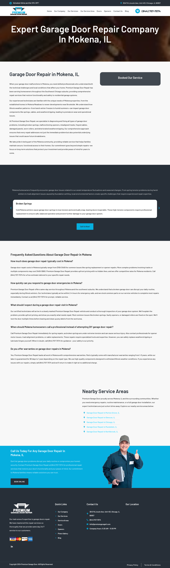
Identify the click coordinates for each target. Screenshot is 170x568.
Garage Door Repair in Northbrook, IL (102, 431)
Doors (99, 11)
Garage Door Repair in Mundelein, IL (102, 427)
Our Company (59, 11)
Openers (107, 11)
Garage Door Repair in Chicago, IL (101, 422)
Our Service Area (87, 11)
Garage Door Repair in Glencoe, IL (101, 417)
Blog (127, 11)
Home (49, 11)
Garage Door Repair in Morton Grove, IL (103, 413)
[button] (10, 207)
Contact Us (118, 11)
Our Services (73, 11)
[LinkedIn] (12, 546)
